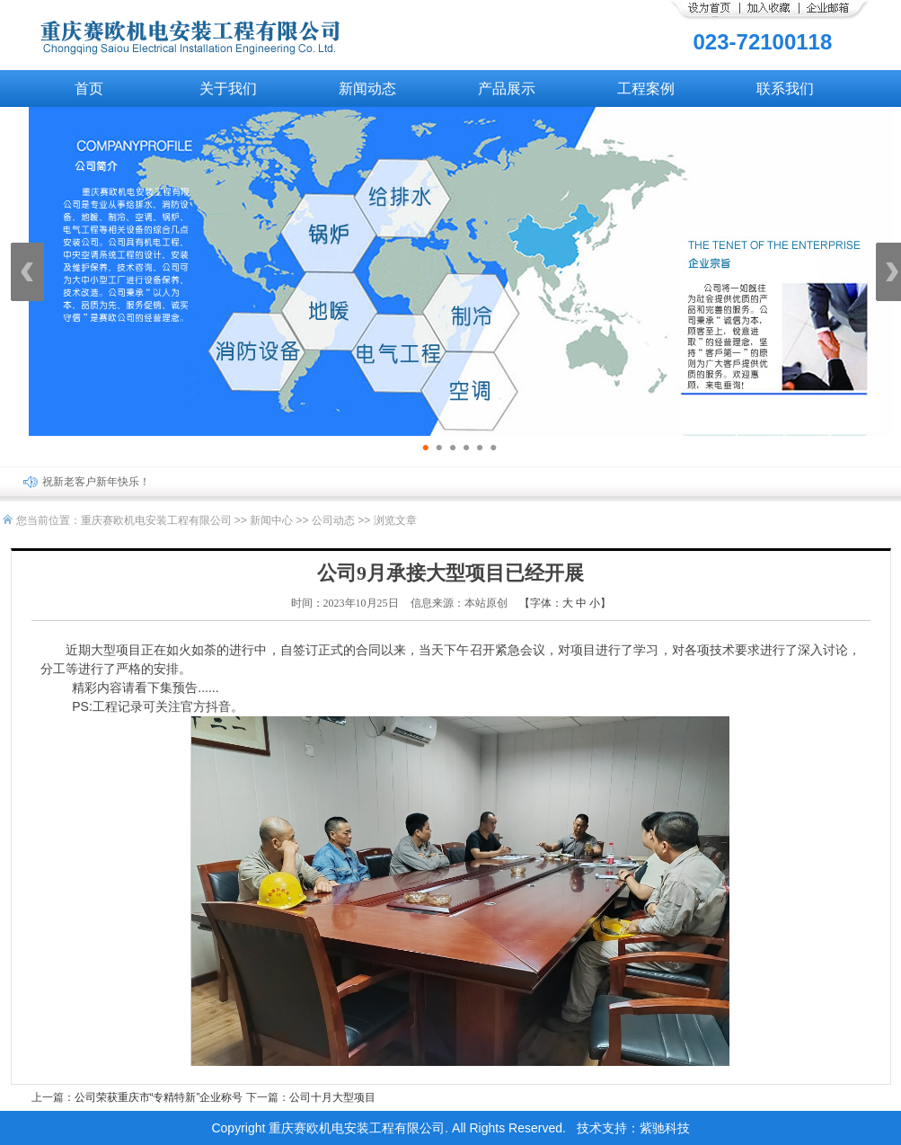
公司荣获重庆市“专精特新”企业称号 (159, 1097)
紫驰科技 (665, 1128)
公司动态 (333, 520)
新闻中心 (271, 520)
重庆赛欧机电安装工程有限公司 (156, 520)
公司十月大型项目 (332, 1097)
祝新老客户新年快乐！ (96, 481)
